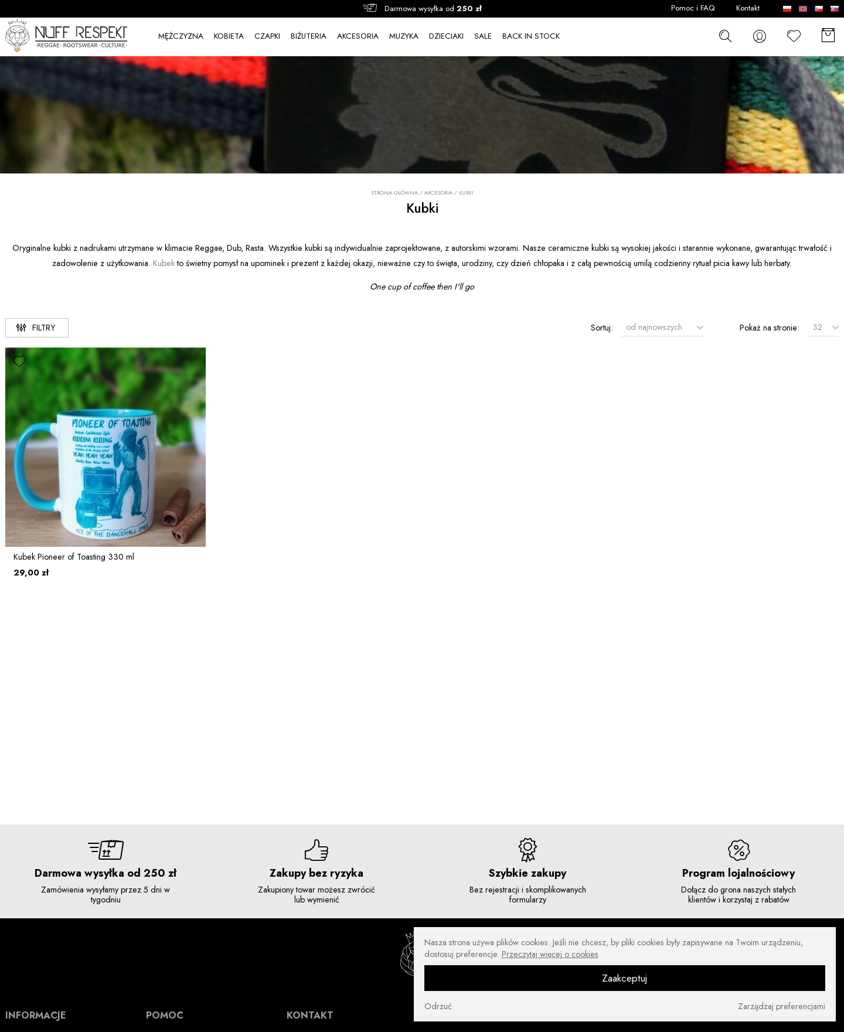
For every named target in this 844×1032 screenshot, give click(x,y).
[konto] (759, 36)
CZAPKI (267, 36)
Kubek (164, 263)
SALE (483, 36)
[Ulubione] (794, 36)
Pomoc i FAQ (693, 8)
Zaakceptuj (624, 978)
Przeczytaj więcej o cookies (550, 954)
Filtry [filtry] (35, 327)
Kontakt (748, 8)
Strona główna (394, 192)
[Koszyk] (828, 36)
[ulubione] (20, 362)
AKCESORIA (358, 36)
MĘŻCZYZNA (180, 36)
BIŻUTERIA (308, 36)
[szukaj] (725, 36)
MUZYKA (403, 36)
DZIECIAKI (446, 36)
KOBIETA (229, 36)
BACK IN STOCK (531, 36)
